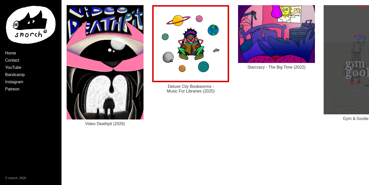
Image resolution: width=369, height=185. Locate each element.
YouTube (13, 67)
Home (10, 53)
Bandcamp (15, 74)
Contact (12, 60)
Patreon (12, 89)
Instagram (14, 82)
